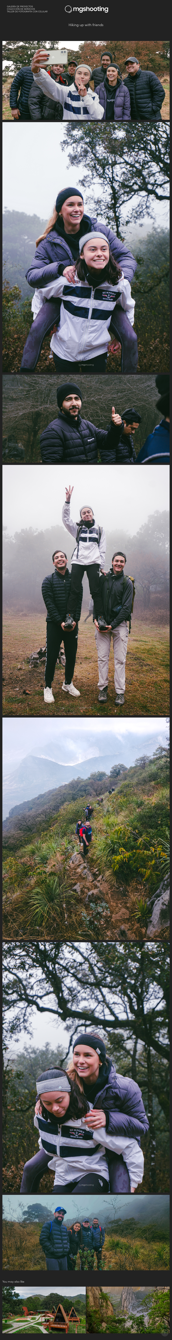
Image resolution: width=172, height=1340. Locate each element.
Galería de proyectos (20, 6)
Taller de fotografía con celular (27, 11)
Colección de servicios (21, 8)
